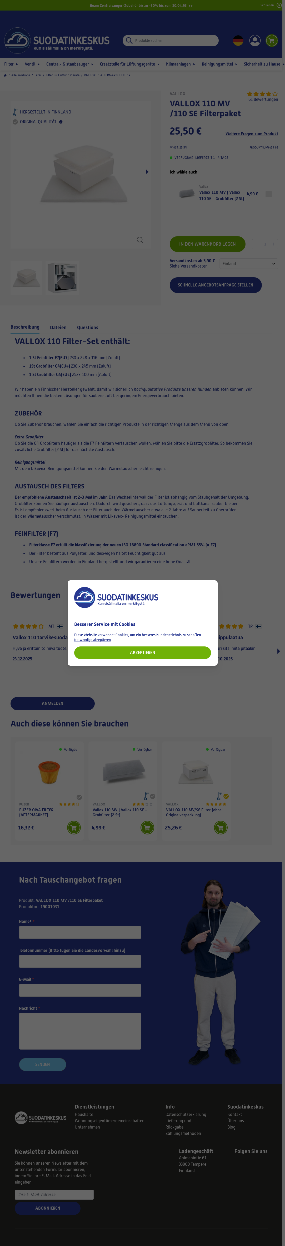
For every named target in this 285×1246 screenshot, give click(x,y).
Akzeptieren (142, 652)
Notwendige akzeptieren (92, 640)
